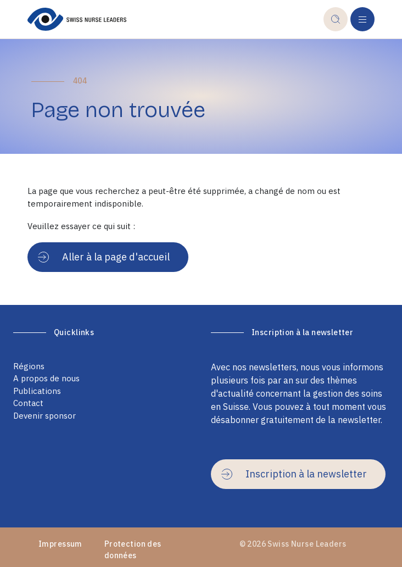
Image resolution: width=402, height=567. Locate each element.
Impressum (60, 544)
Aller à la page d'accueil (104, 257)
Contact (28, 403)
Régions (28, 366)
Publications (37, 391)
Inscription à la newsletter (294, 474)
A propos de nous (46, 378)
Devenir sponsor (44, 415)
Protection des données (132, 549)
